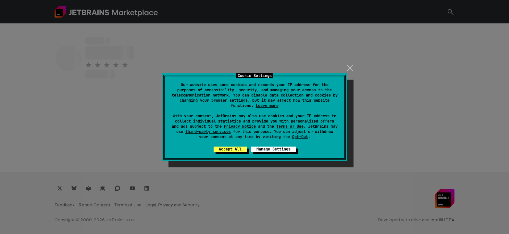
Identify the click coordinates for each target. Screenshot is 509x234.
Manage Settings (273, 149)
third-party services (208, 131)
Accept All (230, 149)
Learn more (267, 105)
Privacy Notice (240, 126)
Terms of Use (290, 126)
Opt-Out (300, 136)
